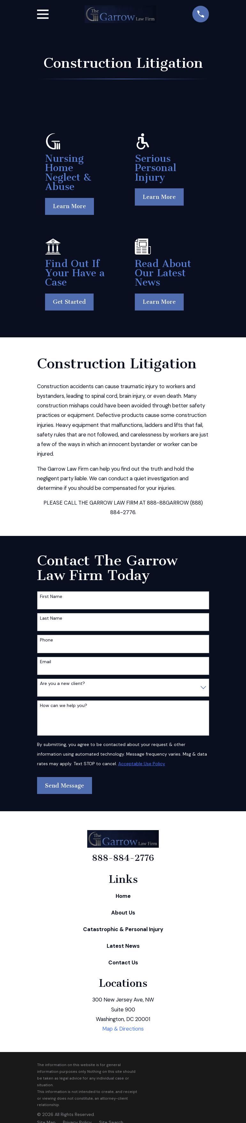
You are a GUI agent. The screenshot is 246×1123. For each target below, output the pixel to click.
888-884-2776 (123, 858)
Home (123, 895)
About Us (123, 912)
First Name (51, 596)
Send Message (64, 785)
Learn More (69, 206)
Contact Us (123, 962)
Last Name (51, 618)
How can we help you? (63, 705)
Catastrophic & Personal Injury (123, 929)
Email (45, 661)
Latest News (123, 945)
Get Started (69, 301)
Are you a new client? (62, 683)
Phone (46, 640)
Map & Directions (123, 1028)
